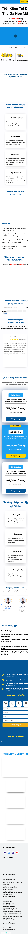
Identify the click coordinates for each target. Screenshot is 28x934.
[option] (8, 604)
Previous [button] (1, 604)
